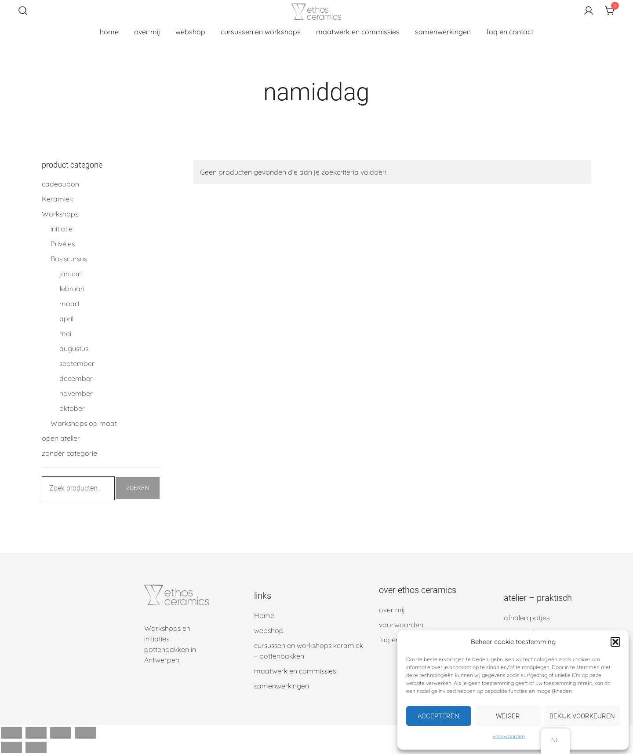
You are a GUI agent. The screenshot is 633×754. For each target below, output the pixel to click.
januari (70, 273)
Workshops (60, 213)
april (66, 318)
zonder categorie (69, 453)
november (76, 393)
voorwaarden (509, 736)
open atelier (61, 438)
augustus (73, 348)
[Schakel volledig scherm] (36, 732)
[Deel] (60, 732)
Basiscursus (69, 258)
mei (65, 333)
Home (264, 615)
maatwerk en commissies (358, 31)
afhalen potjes (526, 617)
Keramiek (57, 198)
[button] (615, 641)
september (77, 363)
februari (71, 288)
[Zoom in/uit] (11, 732)
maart (69, 303)
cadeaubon (60, 183)
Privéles (63, 243)
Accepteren (438, 716)
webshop (190, 31)
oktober (72, 408)
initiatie (62, 228)
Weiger (508, 716)
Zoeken (137, 487)
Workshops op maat (84, 423)
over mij (147, 31)
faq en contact (509, 31)
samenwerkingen (443, 31)
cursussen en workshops (261, 31)
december (76, 378)
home (109, 31)
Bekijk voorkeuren (582, 716)
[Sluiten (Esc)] (85, 732)
